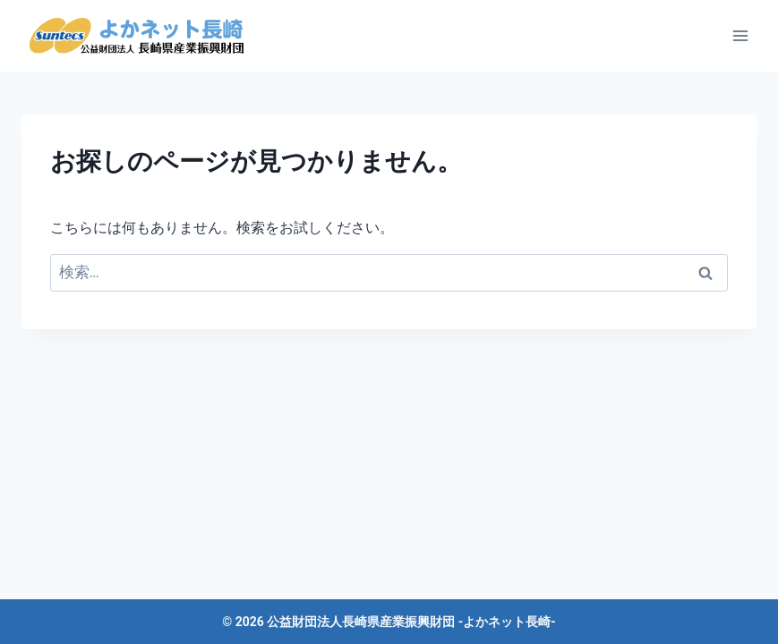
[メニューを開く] (740, 35)
